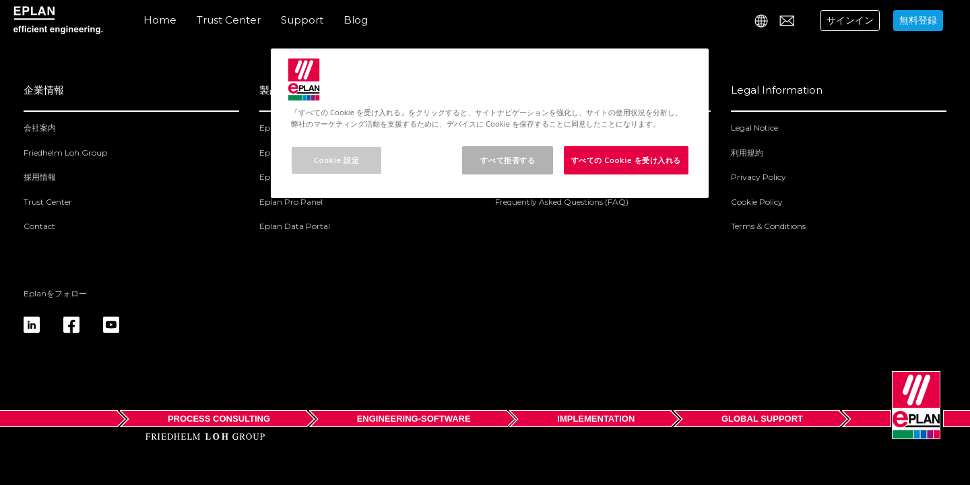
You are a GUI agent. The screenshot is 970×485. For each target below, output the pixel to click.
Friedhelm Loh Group (65, 153)
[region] (490, 123)
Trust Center (229, 19)
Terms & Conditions (768, 226)
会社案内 (40, 128)
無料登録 (918, 20)
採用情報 (40, 177)
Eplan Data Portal (294, 226)
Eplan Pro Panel (291, 202)
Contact (39, 226)
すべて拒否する (507, 160)
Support (302, 19)
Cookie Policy (757, 202)
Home (159, 19)
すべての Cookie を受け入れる (626, 160)
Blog (356, 19)
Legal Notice (754, 128)
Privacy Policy (758, 177)
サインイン (850, 20)
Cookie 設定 (336, 160)
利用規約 (747, 153)
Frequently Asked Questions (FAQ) (561, 202)
